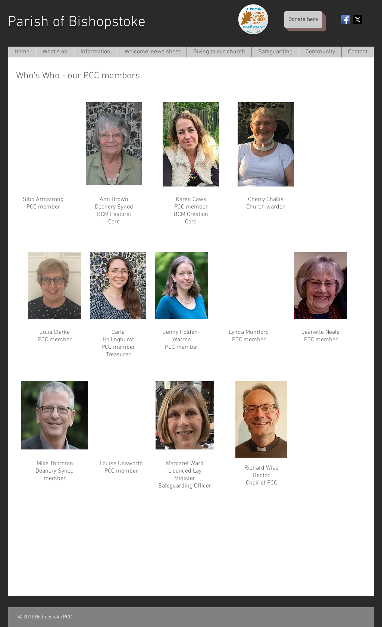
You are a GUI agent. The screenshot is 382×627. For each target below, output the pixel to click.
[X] (357, 19)
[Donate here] (303, 19)
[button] (95, 52)
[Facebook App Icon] (345, 19)
